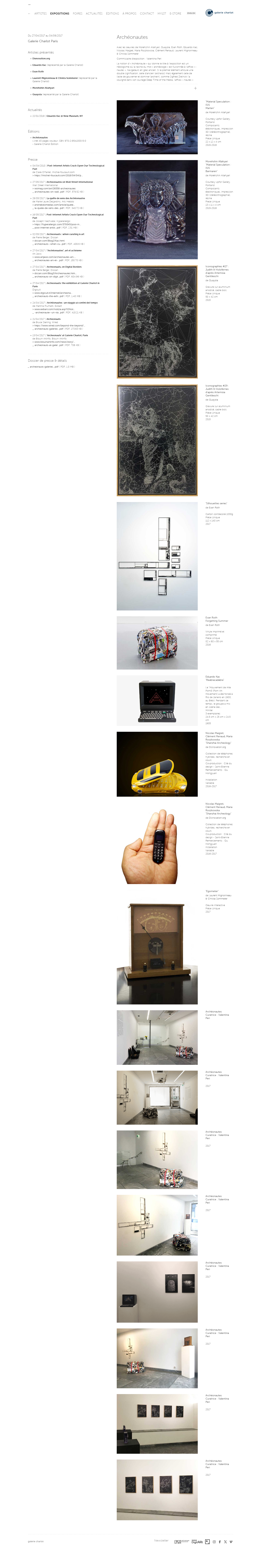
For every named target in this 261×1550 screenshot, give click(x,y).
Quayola (37, 94)
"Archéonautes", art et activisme (64, 250)
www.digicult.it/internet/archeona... (53, 293)
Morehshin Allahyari (43, 88)
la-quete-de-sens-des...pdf (49, 208)
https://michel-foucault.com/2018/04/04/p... (58, 175)
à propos (129, 13)
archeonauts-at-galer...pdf (49, 345)
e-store (175, 13)
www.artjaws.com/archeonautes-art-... (55, 257)
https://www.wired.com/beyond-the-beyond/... (59, 326)
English (191, 13)
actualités (94, 13)
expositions (59, 13)
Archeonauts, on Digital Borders (64, 267)
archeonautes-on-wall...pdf (49, 192)
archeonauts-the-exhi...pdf (49, 296)
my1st (162, 13)
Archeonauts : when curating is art (65, 234)
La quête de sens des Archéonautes (66, 198)
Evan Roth (38, 72)
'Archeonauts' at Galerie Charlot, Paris (67, 335)
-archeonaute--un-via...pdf (49, 312)
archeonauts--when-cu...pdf (50, 244)
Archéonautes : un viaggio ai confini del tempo (72, 303)
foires (77, 13)
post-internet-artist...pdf (47, 228)
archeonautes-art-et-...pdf (49, 260)
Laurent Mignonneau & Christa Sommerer (55, 78)
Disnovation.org (41, 58)
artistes (40, 13)
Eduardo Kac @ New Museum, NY (65, 116)
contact (147, 13)
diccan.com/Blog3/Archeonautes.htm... (55, 273)
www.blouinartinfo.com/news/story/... (54, 342)
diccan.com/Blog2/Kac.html (49, 241)
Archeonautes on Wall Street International (70, 182)
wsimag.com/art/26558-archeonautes (55, 188)
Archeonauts (54, 319)
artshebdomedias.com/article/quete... (54, 205)
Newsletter (161, 1540)
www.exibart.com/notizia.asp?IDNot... (54, 309)
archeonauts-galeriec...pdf (49, 329)
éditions (112, 13)
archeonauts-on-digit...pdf (49, 277)
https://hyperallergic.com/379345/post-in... (57, 224)
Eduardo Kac (39, 65)
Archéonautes (40, 138)
